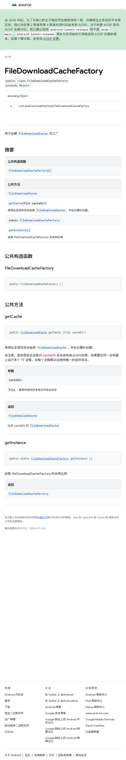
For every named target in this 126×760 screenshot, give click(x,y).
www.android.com (97, 713)
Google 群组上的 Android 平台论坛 (62, 721)
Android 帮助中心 (96, 694)
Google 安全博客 (55, 713)
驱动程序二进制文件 (17, 725)
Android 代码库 (14, 694)
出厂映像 (10, 719)
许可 (51, 755)
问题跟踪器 (92, 731)
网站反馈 (81, 755)
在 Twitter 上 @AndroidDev (61, 701)
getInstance (18, 230)
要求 (7, 701)
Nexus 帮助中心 (94, 707)
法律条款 (39, 755)
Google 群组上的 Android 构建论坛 (62, 730)
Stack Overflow (94, 725)
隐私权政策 (65, 755)
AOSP (8, 56)
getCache (15, 203)
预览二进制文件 (14, 713)
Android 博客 (53, 707)
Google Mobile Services (99, 719)
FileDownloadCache (33, 133)
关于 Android (13, 755)
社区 (27, 755)
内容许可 (42, 517)
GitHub (9, 731)
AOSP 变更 (51, 39)
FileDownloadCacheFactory (28, 170)
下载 (7, 707)
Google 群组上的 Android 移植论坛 (62, 739)
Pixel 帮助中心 (93, 701)
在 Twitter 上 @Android (59, 694)
